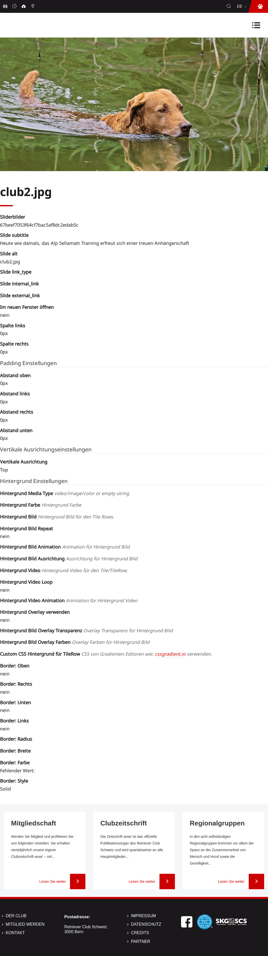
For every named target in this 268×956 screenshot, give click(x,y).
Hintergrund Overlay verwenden (35, 612)
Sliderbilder (12, 217)
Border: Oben (14, 666)
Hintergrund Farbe (40, 505)
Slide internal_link (19, 284)
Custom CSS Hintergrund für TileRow (106, 654)
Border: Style (14, 781)
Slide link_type (15, 272)
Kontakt (15, 933)
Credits (140, 933)
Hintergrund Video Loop (26, 582)
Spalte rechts (14, 344)
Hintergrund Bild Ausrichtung (68, 558)
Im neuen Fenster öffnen (27, 307)
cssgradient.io (170, 654)
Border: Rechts (16, 684)
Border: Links (14, 721)
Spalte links (12, 325)
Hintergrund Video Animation (68, 600)
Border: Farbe (15, 762)
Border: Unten (15, 702)
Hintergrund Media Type (64, 493)
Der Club (16, 916)
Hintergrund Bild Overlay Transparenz (86, 630)
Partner (140, 941)
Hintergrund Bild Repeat (26, 528)
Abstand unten (16, 430)
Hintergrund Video (64, 570)
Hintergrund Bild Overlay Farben (74, 642)
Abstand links (15, 394)
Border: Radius (16, 739)
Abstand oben (15, 375)
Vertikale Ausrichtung (23, 462)
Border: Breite (15, 751)
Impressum (143, 916)
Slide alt (8, 253)
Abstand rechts (16, 412)
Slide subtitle (14, 235)
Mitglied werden (25, 924)
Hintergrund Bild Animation (65, 547)
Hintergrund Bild (57, 517)
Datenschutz (146, 924)
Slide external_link (20, 295)
